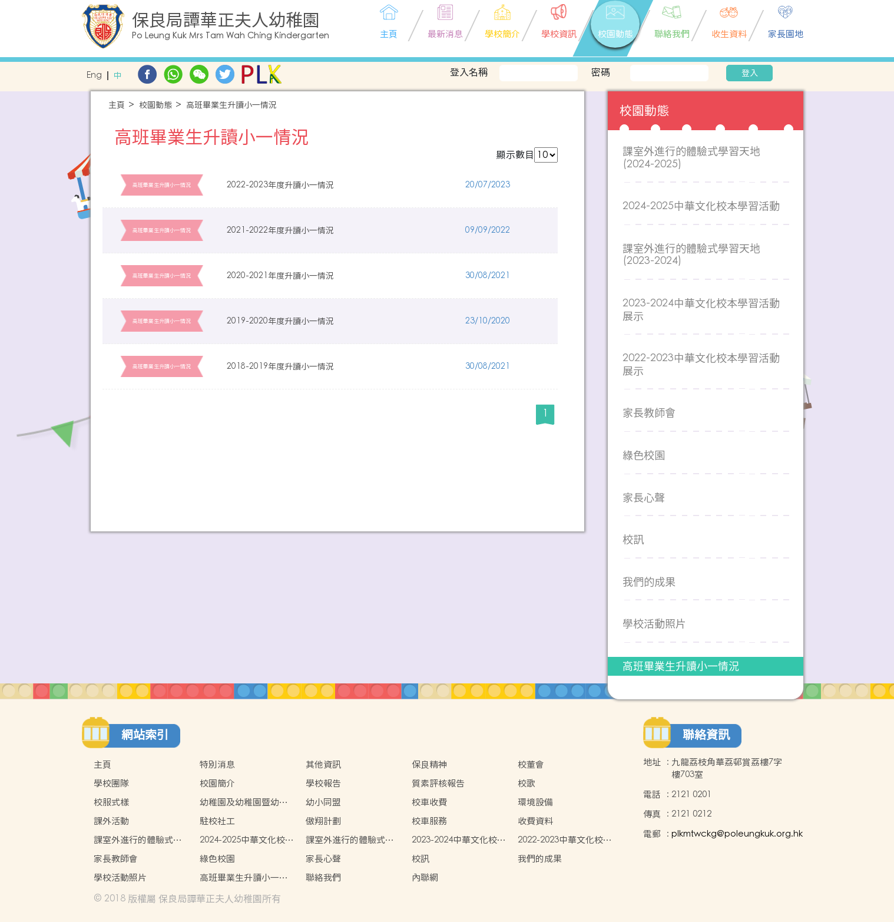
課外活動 (111, 821)
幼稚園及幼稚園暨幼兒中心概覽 (244, 802)
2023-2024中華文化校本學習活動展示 (701, 309)
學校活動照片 (654, 623)
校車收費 (429, 802)
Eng (94, 76)
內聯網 (425, 877)
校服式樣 (111, 802)
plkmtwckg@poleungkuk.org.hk (737, 834)
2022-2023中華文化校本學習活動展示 (701, 364)
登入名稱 (469, 71)
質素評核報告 (438, 783)
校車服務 (429, 821)
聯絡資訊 (706, 734)
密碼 (600, 71)
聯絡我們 (323, 877)
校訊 (633, 539)
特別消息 (217, 764)
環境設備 (535, 802)
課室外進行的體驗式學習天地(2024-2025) (691, 157)
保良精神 (429, 764)
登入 (749, 73)
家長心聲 (644, 497)
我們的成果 (649, 581)
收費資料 (535, 821)
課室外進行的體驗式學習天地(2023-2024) (691, 255)
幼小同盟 (323, 802)
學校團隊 (111, 783)
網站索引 (144, 734)
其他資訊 (323, 764)
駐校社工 (217, 821)
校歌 (526, 783)
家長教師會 (649, 412)
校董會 (531, 764)
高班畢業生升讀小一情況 (231, 105)
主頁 (116, 105)
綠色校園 (644, 455)
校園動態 (155, 105)
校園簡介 (217, 783)
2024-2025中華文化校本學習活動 (701, 206)
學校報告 (323, 783)
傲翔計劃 (323, 821)
